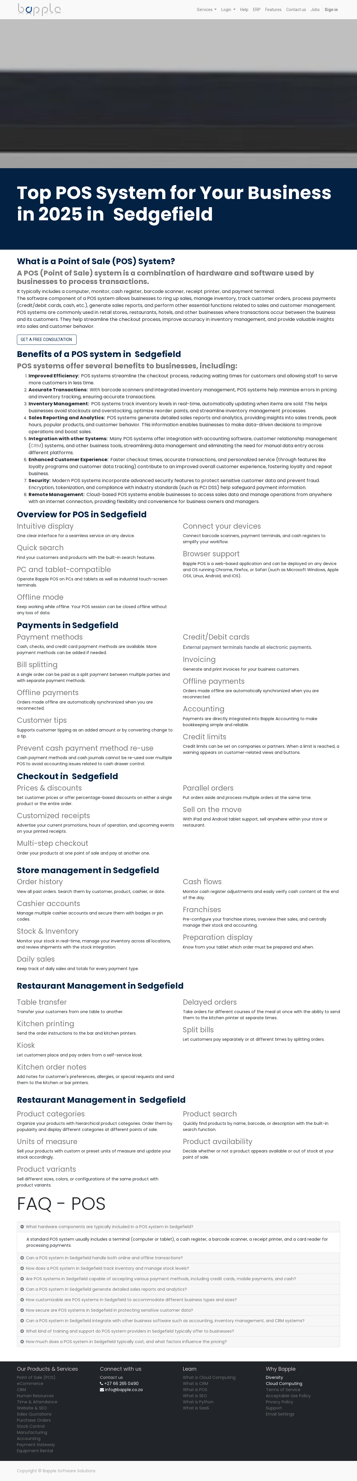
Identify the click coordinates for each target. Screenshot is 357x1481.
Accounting (28, 1438)
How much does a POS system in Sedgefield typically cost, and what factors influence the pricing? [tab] (126, 1342)
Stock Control (31, 1426)
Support (274, 1408)
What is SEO (195, 1396)
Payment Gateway (36, 1445)
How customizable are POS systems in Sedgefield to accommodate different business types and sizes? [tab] (131, 1300)
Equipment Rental (35, 1451)
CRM (36, 445)
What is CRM (195, 1383)
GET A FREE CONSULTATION (47, 339)
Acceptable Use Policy (288, 1396)
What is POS (195, 1390)
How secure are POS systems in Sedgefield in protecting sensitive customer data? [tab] (109, 1310)
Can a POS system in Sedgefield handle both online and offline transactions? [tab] (104, 1258)
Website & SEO (32, 1408)
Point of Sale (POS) (36, 1377)
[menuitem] (244, 9)
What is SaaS (196, 1408)
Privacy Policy (279, 1402)
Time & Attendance (37, 1402)
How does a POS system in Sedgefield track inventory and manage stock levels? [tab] (107, 1268)
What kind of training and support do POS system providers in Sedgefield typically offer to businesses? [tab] (130, 1331)
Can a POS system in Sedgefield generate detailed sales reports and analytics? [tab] (106, 1289)
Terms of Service (283, 1390)
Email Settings (280, 1414)
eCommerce (30, 1383)
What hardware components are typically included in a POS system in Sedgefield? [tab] (109, 1227)
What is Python (198, 1402)
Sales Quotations (34, 1414)
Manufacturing (32, 1432)
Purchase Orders (34, 1420)
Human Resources (35, 1396)
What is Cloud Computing (209, 1377)
